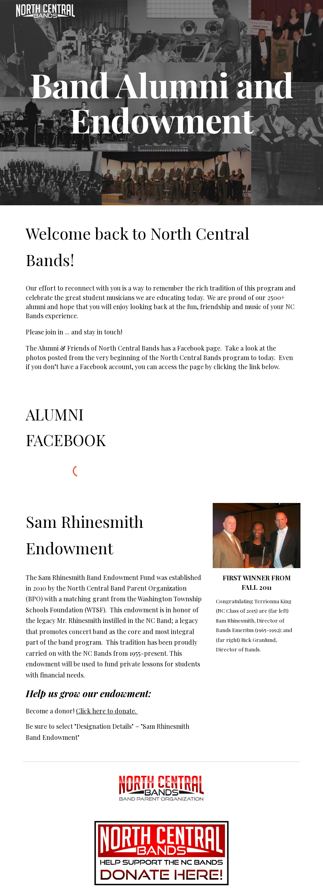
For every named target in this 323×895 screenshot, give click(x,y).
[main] (161, 102)
